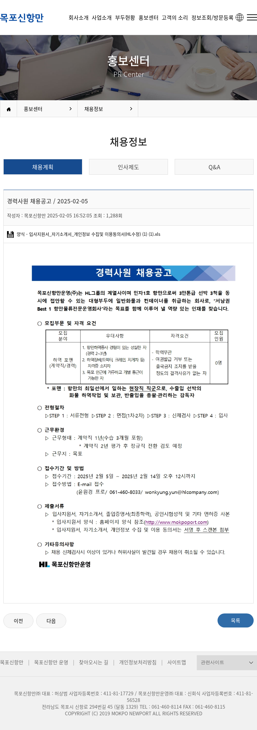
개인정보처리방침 (138, 662)
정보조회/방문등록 (212, 17)
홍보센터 (149, 17)
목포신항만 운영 (51, 662)
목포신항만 (11, 662)
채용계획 (43, 167)
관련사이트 (212, 662)
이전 (18, 620)
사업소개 (102, 17)
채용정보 (93, 109)
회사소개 (79, 17)
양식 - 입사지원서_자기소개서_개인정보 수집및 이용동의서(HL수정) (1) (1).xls (83, 234)
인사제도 (128, 167)
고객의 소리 (175, 17)
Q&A (214, 167)
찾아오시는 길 (93, 662)
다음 (51, 620)
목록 (235, 620)
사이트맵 (176, 662)
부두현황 (125, 17)
